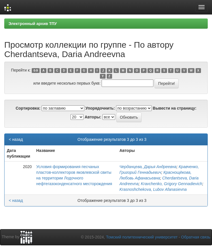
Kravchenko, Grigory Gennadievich (171, 183)
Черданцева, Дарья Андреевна (148, 166)
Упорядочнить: (100, 108)
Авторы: (93, 117)
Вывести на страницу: (174, 108)
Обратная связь (195, 237)
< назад (16, 139)
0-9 (35, 70)
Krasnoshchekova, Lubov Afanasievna (153, 189)
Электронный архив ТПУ (32, 23)
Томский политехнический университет (142, 237)
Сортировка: (28, 108)
